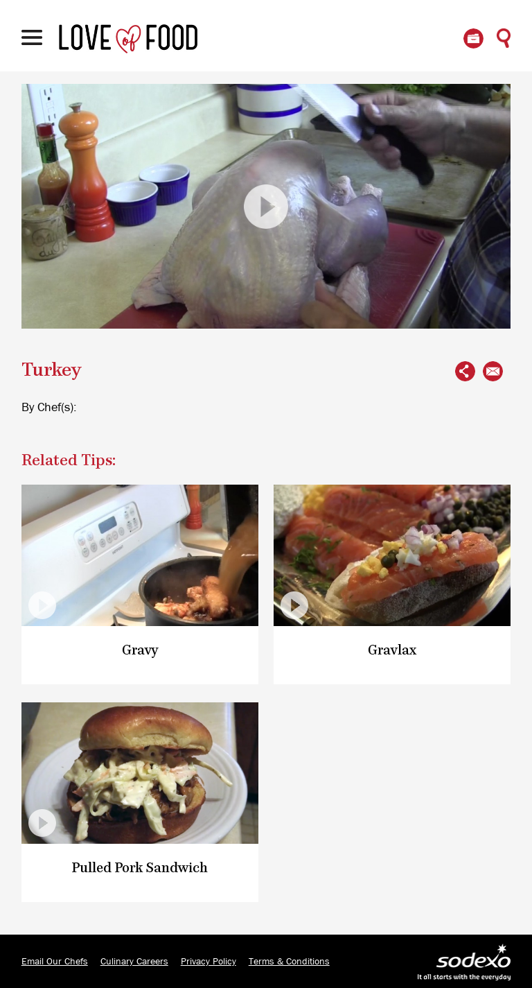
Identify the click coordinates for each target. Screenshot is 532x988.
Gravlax (392, 651)
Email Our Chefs (54, 962)
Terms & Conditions (289, 962)
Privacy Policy (208, 962)
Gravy (140, 651)
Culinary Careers (134, 962)
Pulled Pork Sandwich (140, 868)
